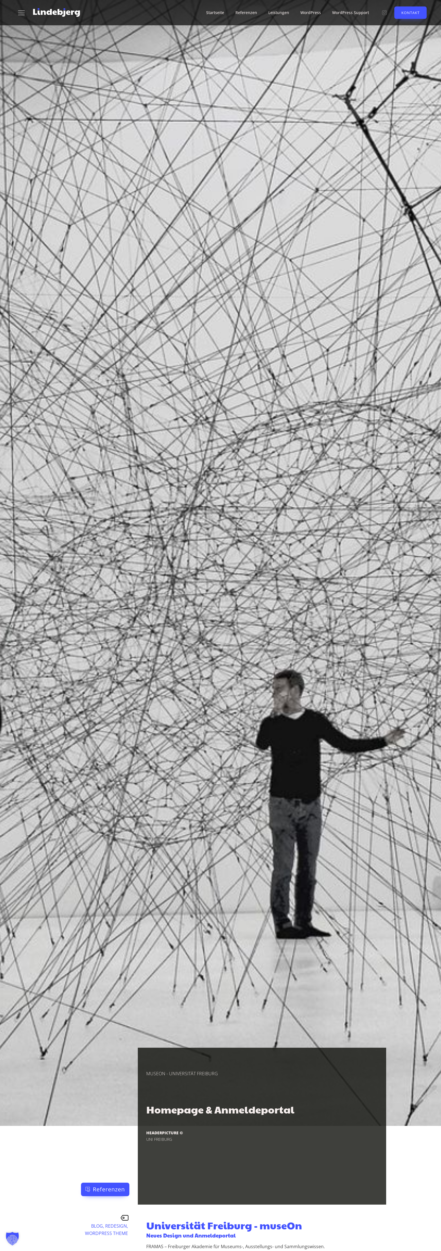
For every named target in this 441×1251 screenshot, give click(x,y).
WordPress (310, 12)
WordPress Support (350, 12)
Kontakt (410, 12)
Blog (97, 1226)
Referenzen (246, 12)
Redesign (116, 1226)
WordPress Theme (106, 1233)
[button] (105, 1189)
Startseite (215, 12)
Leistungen (278, 12)
